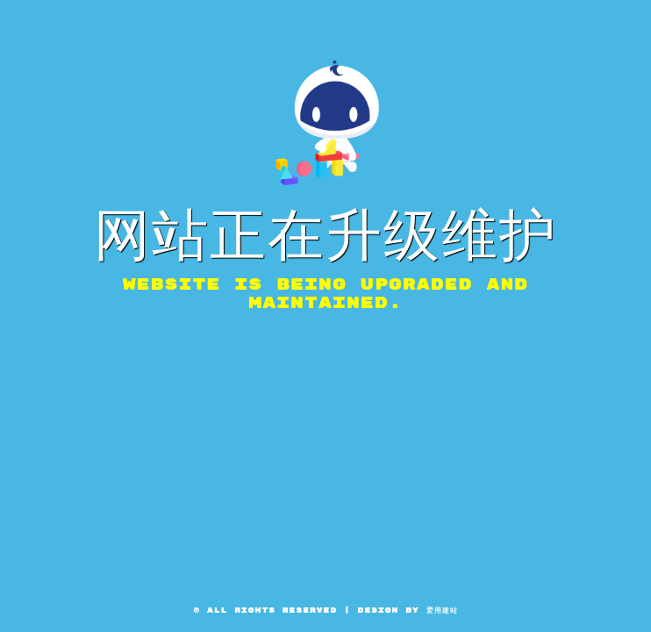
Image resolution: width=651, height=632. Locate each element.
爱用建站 (442, 610)
